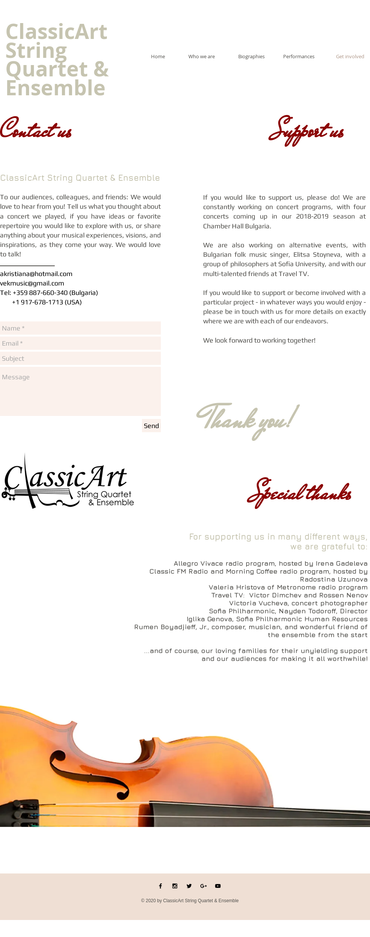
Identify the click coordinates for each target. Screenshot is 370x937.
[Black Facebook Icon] (160, 886)
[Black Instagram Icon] (174, 886)
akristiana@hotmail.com (36, 274)
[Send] (151, 425)
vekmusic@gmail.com (32, 283)
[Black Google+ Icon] (203, 886)
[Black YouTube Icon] (217, 886)
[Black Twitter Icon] (189, 886)
